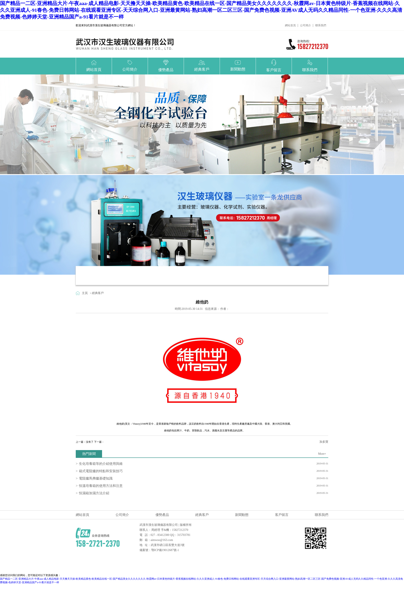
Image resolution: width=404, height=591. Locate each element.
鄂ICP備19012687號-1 (165, 550)
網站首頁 (290, 25)
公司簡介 (305, 25)
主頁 (85, 293)
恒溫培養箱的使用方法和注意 (101, 486)
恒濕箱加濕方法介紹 (94, 493)
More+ (322, 453)
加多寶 (323, 441)
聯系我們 (320, 25)
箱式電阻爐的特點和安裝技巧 (101, 471)
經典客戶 (98, 293)
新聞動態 (242, 515)
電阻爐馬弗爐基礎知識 (96, 478)
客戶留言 (281, 515)
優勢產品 (162, 515)
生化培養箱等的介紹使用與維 (101, 463)
